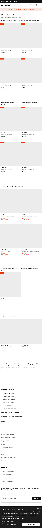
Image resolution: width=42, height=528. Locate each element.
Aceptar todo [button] (31, 524)
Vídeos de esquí (6, 474)
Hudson (3, 249)
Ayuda (3, 444)
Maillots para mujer (8, 402)
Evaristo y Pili (26, 84)
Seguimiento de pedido (8, 437)
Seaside (24, 132)
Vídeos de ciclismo (7, 471)
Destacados (21, 421)
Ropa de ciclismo (21, 390)
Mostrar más (5, 369)
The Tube (25, 249)
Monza (24, 214)
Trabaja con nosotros (7, 447)
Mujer (5, 498)
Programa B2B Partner (7, 441)
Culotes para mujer (8, 396)
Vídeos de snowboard (8, 478)
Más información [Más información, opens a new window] (15, 516)
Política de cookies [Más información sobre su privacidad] (6, 516)
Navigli (3, 214)
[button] (21, 518)
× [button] (40, 508)
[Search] (30, 5)
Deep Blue (4, 84)
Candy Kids (25, 345)
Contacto (4, 451)
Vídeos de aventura (7, 481)
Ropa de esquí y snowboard (21, 417)
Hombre (13, 498)
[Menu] (39, 5)
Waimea (3, 298)
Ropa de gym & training (21, 412)
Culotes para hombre (9, 393)
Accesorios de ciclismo (9, 408)
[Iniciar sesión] (36, 5)
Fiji (23, 49)
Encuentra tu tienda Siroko (9, 457)
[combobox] (38, 508)
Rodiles (24, 167)
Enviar (36, 498)
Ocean (3, 49)
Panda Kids (4, 345)
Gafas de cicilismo (8, 405)
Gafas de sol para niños (9, 317)
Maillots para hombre (9, 399)
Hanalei (3, 167)
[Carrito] (33, 5)
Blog (2, 454)
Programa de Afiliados (7, 434)
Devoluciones (5, 431)
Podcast (3, 461)
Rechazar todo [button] (11, 524)
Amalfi (3, 132)
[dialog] (21, 517)
